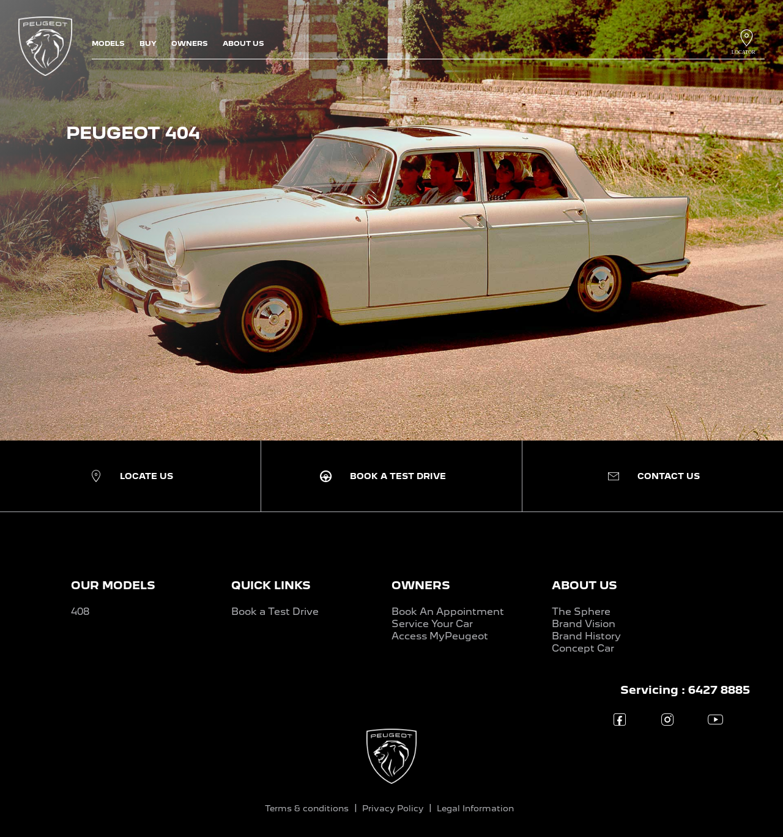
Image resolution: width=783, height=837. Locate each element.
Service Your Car (432, 624)
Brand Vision (583, 624)
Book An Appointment (448, 611)
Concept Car (583, 648)
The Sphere (581, 611)
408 (80, 611)
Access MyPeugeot (440, 636)
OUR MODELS (113, 585)
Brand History (586, 636)
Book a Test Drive (275, 611)
